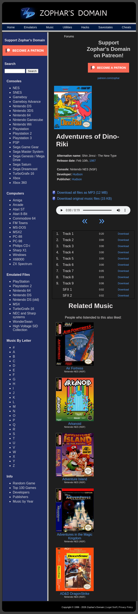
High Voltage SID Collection (25, 328)
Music (50, 27)
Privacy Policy (126, 607)
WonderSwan (23, 321)
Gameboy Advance (27, 101)
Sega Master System (28, 151)
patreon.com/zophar (109, 78)
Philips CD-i (21, 245)
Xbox (16, 178)
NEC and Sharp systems (24, 315)
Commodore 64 (24, 218)
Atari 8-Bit (20, 214)
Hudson (78, 174)
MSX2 (17, 232)
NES (16, 88)
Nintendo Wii (22, 124)
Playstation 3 (22, 138)
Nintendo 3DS (23, 110)
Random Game (24, 483)
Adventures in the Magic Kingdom (74, 536)
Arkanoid (74, 423)
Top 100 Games (24, 488)
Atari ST (19, 209)
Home (11, 27)
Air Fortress (74, 368)
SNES (17, 92)
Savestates (105, 27)
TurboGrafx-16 (23, 173)
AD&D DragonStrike (74, 593)
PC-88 (17, 236)
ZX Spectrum (22, 264)
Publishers (20, 497)
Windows (19, 255)
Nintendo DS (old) (26, 299)
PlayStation (21, 281)
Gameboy (20, 97)
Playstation (21, 129)
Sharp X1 (20, 250)
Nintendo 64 (22, 115)
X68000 (18, 259)
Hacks (85, 27)
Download (123, 233)
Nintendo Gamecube (28, 120)
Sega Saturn (22, 164)
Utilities (67, 27)
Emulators (30, 27)
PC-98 (17, 241)
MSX (16, 304)
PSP (16, 142)
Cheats (126, 27)
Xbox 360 (20, 182)
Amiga (17, 200)
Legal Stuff (111, 607)
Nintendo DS (22, 106)
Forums (69, 36)
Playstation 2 (22, 133)
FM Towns (20, 223)
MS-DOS (19, 227)
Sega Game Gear (26, 147)
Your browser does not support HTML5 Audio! (93, 209)
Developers (21, 492)
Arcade (18, 205)
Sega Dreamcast (25, 169)
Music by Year (23, 501)
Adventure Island (74, 479)
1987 (92, 160)
